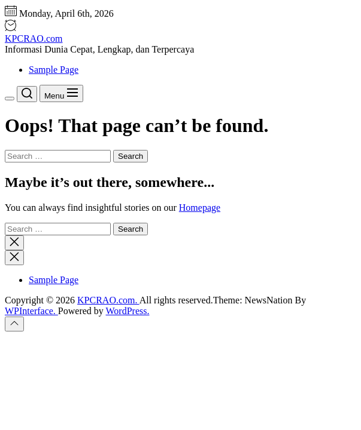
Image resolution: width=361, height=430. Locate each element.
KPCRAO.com (33, 38)
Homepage (199, 207)
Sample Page (53, 69)
